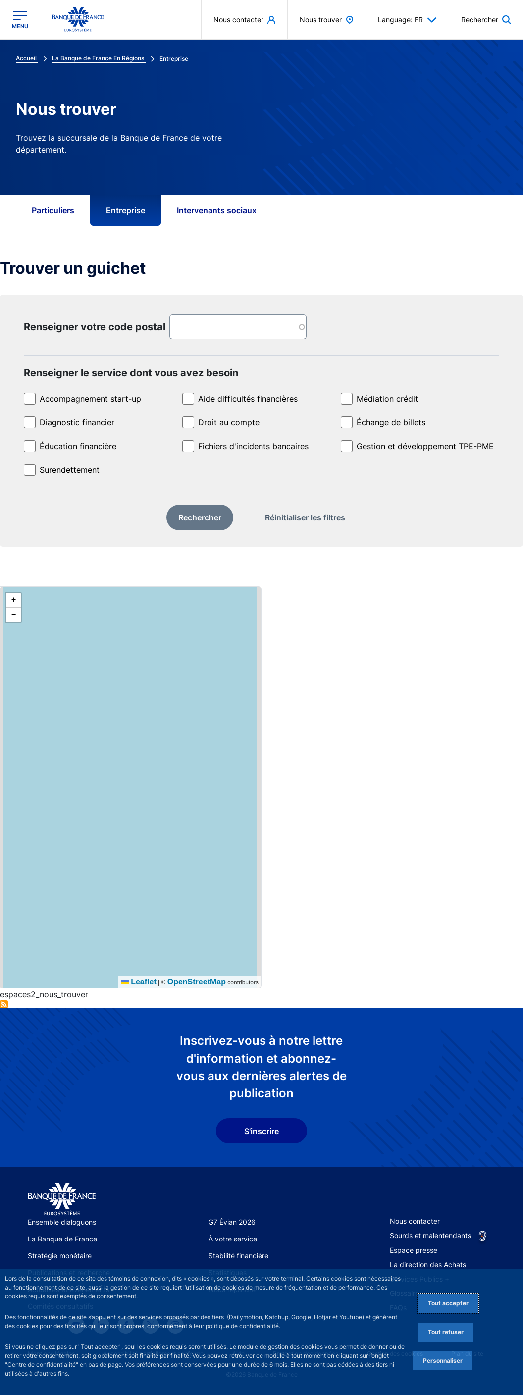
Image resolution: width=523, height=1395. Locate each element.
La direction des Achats (428, 1264)
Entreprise (125, 210)
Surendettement (70, 470)
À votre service (233, 1239)
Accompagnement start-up (90, 399)
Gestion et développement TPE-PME (425, 446)
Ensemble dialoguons (62, 1222)
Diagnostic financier (77, 422)
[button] (13, 600)
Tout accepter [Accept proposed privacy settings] (448, 1303)
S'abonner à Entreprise (4, 1004)
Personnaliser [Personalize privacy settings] (443, 1360)
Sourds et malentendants (430, 1235)
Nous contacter (415, 1221)
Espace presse (413, 1250)
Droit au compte (229, 422)
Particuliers (53, 210)
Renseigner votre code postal (94, 327)
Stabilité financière (238, 1255)
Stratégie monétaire (60, 1255)
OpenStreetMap (196, 982)
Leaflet (139, 982)
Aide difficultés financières (248, 399)
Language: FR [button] (407, 20)
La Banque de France (62, 1239)
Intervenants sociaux (217, 210)
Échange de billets (391, 422)
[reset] (305, 518)
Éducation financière (78, 446)
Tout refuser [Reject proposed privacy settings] (446, 1332)
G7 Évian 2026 (232, 1222)
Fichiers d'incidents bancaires (253, 446)
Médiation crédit (387, 399)
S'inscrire (261, 1131)
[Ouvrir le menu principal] (20, 20)
